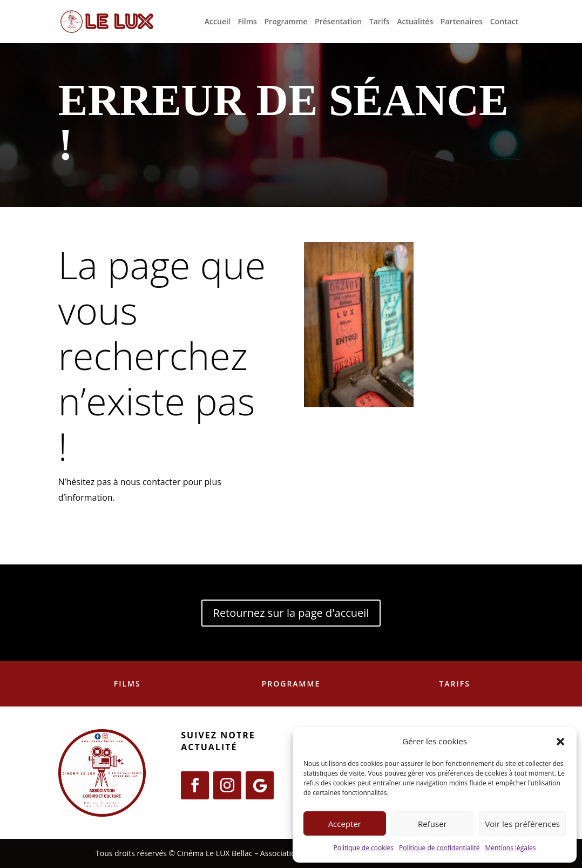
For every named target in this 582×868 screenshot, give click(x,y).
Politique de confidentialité (439, 847)
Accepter (344, 823)
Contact (504, 22)
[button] (560, 741)
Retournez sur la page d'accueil (291, 612)
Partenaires (462, 22)
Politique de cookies (363, 847)
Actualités (415, 22)
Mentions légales (510, 847)
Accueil (218, 22)
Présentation (338, 22)
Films (247, 22)
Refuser (432, 823)
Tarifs (379, 22)
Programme (286, 22)
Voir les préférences (522, 823)
